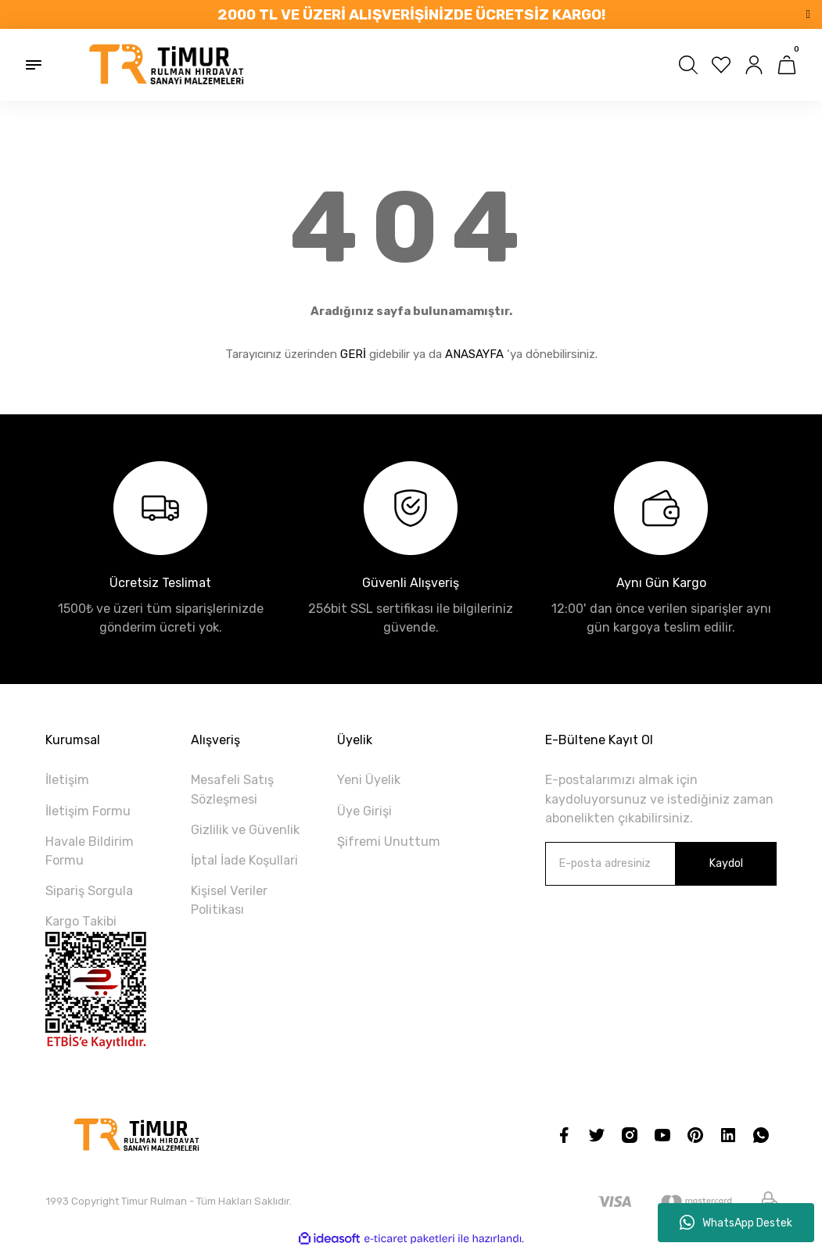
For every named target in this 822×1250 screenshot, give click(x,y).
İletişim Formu (88, 811)
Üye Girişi (364, 811)
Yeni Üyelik (368, 779)
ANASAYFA (474, 354)
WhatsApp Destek (736, 1222)
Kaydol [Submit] (726, 863)
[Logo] (167, 65)
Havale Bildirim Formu (89, 851)
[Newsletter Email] (661, 864)
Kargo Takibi (81, 921)
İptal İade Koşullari (244, 860)
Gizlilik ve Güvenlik (245, 829)
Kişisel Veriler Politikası (229, 900)
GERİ (353, 354)
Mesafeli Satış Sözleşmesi (232, 789)
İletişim (67, 779)
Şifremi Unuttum (388, 841)
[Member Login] (754, 65)
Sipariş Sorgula (89, 890)
